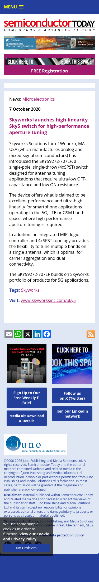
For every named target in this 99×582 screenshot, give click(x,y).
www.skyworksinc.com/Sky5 (48, 300)
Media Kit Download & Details (27, 418)
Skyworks (30, 290)
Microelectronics (38, 99)
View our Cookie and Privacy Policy (26, 536)
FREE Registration (49, 71)
